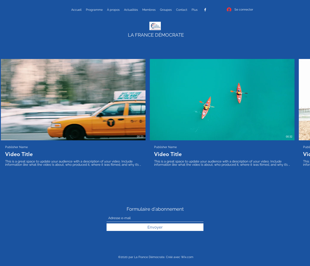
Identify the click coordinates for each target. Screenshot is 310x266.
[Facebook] (205, 10)
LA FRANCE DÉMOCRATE (156, 35)
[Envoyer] (155, 227)
